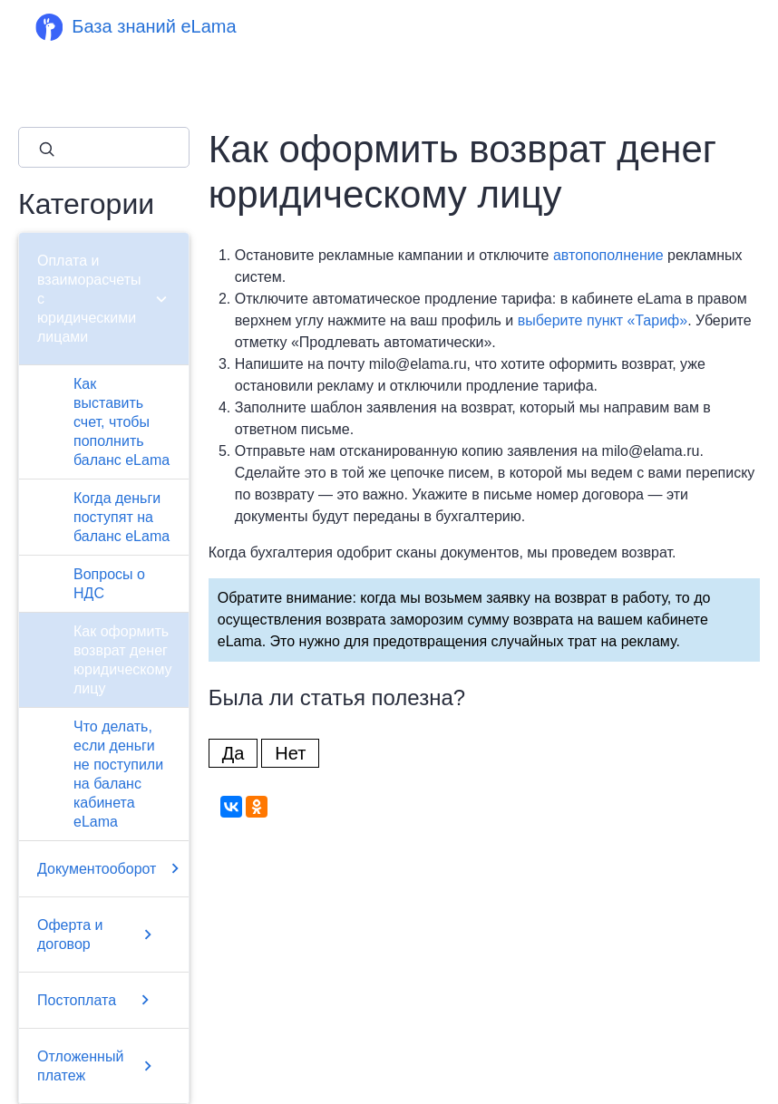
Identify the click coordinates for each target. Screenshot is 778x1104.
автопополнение (608, 255)
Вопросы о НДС (109, 584)
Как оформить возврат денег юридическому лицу (122, 660)
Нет (290, 753)
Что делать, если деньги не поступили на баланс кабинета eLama (118, 774)
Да (233, 753)
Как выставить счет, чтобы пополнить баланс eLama (121, 422)
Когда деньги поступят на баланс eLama (121, 517)
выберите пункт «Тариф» (602, 320)
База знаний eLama (154, 26)
